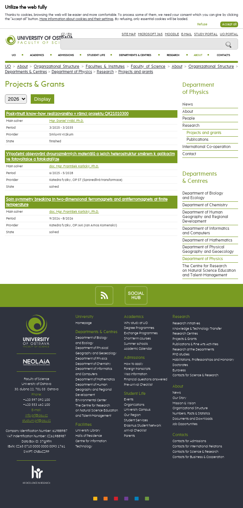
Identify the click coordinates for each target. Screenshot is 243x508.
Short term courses (137, 338)
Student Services (136, 420)
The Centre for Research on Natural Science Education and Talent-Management (209, 270)
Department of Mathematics (207, 240)
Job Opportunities (185, 424)
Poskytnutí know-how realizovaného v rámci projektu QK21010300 (67, 114)
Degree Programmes (139, 328)
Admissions (69, 55)
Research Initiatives (186, 323)
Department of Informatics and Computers (205, 231)
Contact (189, 154)
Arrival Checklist (135, 430)
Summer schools (136, 344)
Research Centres (185, 333)
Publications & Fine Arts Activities (195, 344)
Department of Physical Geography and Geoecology (208, 249)
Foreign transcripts (137, 369)
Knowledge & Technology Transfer (197, 328)
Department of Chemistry (205, 205)
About (201, 55)
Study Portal (206, 34)
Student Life (99, 55)
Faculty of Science (148, 66)
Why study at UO (136, 323)
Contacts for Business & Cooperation (198, 457)
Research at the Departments (193, 349)
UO (17, 55)
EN (69, 34)
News (187, 104)
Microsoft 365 (150, 34)
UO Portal (229, 34)
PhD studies (181, 354)
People (188, 118)
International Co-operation (206, 147)
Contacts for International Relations (197, 446)
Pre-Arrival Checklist (138, 384)
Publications (198, 140)
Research (177, 55)
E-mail (186, 34)
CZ (63, 34)
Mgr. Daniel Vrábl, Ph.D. (66, 121)
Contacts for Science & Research (195, 375)
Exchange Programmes (141, 333)
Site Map (129, 34)
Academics (41, 55)
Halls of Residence (88, 436)
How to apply (133, 364)
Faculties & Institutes (105, 66)
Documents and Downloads (192, 419)
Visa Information (135, 374)
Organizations (134, 405)
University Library (87, 430)
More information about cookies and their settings (76, 19)
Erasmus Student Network (142, 425)
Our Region (132, 415)
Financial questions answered (145, 379)
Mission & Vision (184, 403)
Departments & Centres (139, 55)
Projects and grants (135, 72)
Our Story (179, 398)
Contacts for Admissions (189, 441)
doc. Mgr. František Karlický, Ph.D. (74, 166)
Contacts (223, 55)
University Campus (137, 409)
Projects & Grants (184, 339)
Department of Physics (72, 72)
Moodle (172, 34)
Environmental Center (91, 400)
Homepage (83, 323)
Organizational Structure (56, 66)
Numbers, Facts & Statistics (191, 413)
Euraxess (179, 370)
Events (128, 399)
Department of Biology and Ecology (202, 196)
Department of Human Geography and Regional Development (205, 216)
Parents (129, 436)
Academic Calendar (138, 349)
